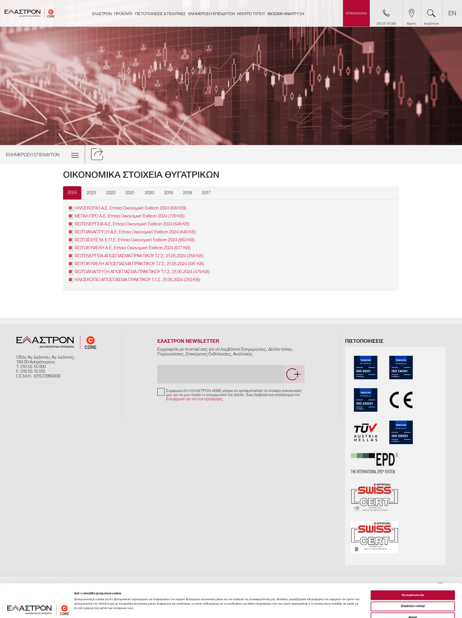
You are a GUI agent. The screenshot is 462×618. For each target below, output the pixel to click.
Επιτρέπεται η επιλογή (413, 577)
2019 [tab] (168, 192)
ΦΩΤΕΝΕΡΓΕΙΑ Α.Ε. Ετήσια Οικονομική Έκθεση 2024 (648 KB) (129, 224)
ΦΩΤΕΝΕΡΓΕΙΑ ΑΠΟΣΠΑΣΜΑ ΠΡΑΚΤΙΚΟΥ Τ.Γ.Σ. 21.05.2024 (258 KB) (136, 255)
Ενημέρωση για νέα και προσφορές (194, 399)
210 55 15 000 (33, 366)
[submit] (293, 374)
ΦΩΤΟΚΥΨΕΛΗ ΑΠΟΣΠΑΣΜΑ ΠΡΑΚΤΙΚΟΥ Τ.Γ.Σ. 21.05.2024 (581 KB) (136, 263)
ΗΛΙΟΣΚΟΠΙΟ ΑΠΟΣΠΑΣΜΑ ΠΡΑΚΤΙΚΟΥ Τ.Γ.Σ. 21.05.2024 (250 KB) (134, 279)
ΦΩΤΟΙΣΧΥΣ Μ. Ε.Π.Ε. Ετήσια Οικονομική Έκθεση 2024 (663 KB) (131, 240)
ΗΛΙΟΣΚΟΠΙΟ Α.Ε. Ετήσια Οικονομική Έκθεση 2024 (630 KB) (127, 208)
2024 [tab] (72, 192)
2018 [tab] (187, 192)
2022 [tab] (111, 192)
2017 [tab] (206, 192)
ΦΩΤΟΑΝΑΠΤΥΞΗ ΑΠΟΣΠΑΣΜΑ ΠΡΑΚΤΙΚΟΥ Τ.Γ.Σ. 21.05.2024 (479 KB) (139, 271)
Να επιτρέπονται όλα (413, 565)
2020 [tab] (149, 192)
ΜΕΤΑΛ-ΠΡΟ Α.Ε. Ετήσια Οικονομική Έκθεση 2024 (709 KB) (126, 216)
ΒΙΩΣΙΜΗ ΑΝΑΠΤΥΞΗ (286, 14)
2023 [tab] (91, 192)
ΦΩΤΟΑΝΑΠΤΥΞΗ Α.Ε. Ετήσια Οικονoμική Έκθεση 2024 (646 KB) (132, 232)
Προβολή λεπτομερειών (255, 608)
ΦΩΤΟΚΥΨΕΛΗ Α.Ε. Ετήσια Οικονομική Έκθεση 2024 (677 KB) (129, 248)
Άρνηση (413, 587)
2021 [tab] (130, 192)
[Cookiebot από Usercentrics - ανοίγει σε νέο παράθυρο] (38, 608)
